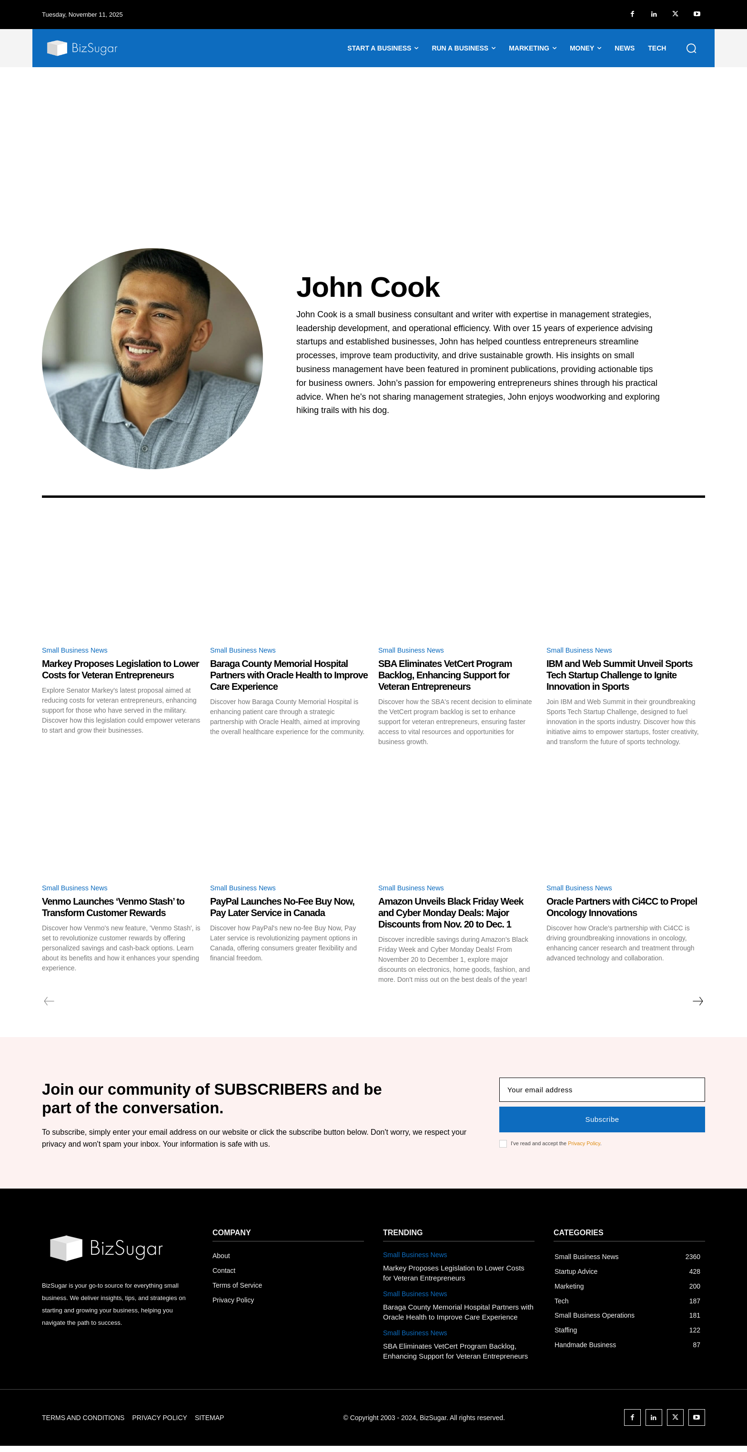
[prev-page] (49, 1004)
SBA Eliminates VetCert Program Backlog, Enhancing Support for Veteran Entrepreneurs (445, 676)
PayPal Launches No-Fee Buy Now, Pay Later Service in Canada (282, 909)
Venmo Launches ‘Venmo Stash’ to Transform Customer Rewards (113, 909)
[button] (691, 48)
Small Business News (78, 651)
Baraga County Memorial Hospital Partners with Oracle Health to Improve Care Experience (289, 676)
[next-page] (697, 1004)
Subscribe (602, 1124)
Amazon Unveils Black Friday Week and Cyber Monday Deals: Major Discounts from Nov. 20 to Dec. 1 (450, 915)
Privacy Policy (584, 1148)
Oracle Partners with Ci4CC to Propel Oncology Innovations (621, 909)
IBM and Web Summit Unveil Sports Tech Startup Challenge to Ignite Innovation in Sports (619, 676)
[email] (602, 1094)
